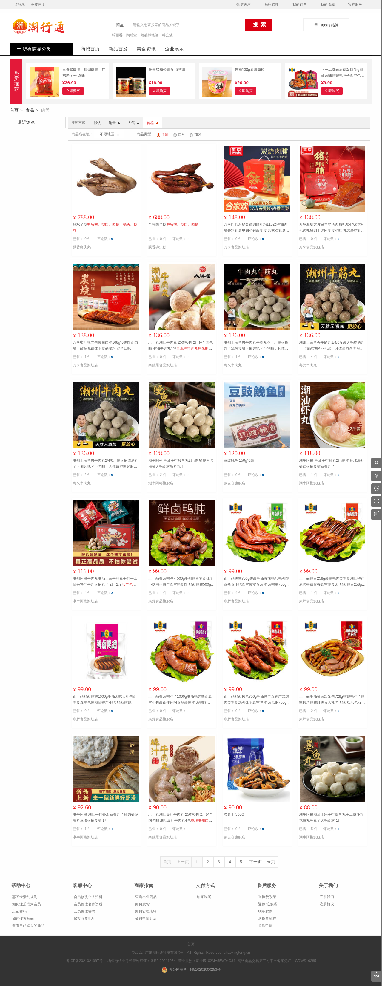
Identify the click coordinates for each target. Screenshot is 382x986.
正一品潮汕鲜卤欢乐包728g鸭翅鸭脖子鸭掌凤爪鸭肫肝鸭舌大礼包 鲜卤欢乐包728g (332, 699)
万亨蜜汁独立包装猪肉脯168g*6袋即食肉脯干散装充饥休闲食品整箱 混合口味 (105, 345)
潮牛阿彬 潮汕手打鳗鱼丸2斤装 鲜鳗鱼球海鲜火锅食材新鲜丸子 (180, 463)
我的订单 (299, 4)
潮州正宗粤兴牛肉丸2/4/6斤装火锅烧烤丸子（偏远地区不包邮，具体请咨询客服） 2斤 (105, 463)
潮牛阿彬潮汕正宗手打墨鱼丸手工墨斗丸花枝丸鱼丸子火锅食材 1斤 (331, 817)
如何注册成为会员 (26, 904)
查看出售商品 (145, 897)
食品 (30, 110)
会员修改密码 (84, 911)
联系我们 (326, 897)
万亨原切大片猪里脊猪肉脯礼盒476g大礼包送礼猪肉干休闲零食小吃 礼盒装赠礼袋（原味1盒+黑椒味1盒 (331, 227)
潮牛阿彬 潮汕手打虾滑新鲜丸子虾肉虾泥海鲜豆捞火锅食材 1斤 (105, 817)
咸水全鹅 (105, 227)
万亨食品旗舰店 (236, 247)
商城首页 (90, 48)
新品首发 (118, 48)
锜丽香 (117, 35)
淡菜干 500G (234, 814)
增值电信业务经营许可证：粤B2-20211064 (141, 961)
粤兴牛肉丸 (233, 365)
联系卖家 (264, 911)
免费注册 (38, 4)
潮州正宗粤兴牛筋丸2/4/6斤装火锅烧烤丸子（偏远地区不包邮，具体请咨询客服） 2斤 (331, 345)
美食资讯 (146, 48)
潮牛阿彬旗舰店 (160, 483)
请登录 (19, 4)
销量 (114, 123)
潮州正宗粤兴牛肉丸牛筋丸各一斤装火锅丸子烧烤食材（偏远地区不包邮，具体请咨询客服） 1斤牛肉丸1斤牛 (257, 345)
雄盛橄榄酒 (149, 35)
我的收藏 (328, 4)
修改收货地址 (84, 918)
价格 (152, 123)
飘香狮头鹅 (82, 247)
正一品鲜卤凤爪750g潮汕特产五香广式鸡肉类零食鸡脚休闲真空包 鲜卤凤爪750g (257, 699)
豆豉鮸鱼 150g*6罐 (239, 460)
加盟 (195, 134)
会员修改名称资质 (87, 904)
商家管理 (271, 4)
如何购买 (203, 897)
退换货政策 (266, 897)
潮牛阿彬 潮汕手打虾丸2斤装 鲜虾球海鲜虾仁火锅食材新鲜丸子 (331, 463)
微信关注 (243, 4)
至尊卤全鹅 (173, 224)
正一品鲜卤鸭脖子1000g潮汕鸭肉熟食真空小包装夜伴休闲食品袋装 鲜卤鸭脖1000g (181, 699)
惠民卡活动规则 (24, 897)
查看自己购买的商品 (27, 926)
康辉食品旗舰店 (160, 601)
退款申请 (264, 926)
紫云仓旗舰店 (234, 483)
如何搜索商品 (22, 918)
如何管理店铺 (145, 911)
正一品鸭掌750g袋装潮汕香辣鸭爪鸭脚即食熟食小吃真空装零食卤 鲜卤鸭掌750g (257, 581)
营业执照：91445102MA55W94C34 (206, 961)
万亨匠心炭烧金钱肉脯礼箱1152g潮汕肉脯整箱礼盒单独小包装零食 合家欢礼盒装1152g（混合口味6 (256, 227)
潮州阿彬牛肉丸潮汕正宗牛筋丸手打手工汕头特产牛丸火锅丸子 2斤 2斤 (105, 581)
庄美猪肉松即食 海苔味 (167, 70)
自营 (179, 134)
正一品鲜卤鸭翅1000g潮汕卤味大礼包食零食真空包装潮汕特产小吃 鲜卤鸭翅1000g (106, 699)
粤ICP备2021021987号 (84, 961)
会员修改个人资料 (87, 897)
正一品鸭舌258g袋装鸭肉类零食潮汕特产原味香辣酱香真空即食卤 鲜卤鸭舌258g (332, 581)
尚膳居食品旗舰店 (162, 365)
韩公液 (167, 35)
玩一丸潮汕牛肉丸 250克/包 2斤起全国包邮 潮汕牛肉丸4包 (180, 345)
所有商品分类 (30, 49)
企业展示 (174, 48)
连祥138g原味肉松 (249, 70)
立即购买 (73, 91)
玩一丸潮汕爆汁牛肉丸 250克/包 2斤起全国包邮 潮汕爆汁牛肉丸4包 (180, 817)
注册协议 (326, 904)
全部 (163, 134)
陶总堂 (131, 35)
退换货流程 (266, 918)
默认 (97, 123)
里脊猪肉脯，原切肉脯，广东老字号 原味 (83, 73)
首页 (14, 110)
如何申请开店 (145, 918)
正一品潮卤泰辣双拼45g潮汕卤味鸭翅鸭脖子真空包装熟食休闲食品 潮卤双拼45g (342, 73)
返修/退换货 (267, 904)
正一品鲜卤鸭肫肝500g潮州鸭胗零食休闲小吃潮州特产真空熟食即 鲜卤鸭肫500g (181, 581)
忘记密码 (19, 911)
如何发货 (142, 904)
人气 (133, 123)
